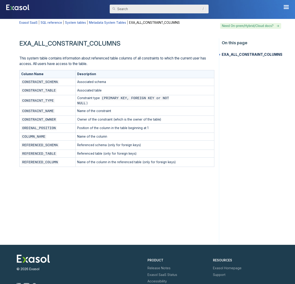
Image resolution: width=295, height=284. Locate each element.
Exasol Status (162, 275)
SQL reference (51, 22)
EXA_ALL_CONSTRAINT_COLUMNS (252, 54)
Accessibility (157, 281)
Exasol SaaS (28, 22)
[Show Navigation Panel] (286, 6)
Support (219, 275)
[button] (202, 9)
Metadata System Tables (107, 22)
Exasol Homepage (227, 268)
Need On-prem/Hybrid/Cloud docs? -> (250, 26)
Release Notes (159, 268)
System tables (75, 22)
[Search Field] (159, 9)
